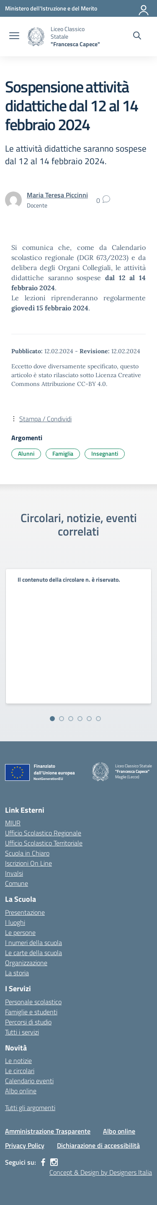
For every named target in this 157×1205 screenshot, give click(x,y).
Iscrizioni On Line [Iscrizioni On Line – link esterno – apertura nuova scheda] (28, 863)
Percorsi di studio (28, 1022)
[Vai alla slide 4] (79, 718)
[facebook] (43, 1162)
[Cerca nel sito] (137, 36)
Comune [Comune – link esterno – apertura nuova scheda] (16, 883)
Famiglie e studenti (31, 1012)
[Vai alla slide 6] (98, 718)
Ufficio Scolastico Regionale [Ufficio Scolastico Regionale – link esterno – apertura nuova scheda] (43, 833)
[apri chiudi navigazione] (14, 37)
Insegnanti (104, 453)
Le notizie (18, 1060)
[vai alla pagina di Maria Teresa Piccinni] (57, 195)
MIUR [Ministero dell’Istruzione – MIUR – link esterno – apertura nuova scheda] (13, 823)
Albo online (20, 1091)
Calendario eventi (29, 1081)
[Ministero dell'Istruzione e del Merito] (51, 8)
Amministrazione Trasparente (47, 1131)
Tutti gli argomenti (30, 1108)
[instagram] (54, 1162)
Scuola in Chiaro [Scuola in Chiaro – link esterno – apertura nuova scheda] (27, 853)
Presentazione (25, 912)
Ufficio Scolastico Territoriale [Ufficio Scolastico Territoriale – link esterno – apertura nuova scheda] (43, 843)
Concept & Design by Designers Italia (100, 1172)
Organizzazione (26, 963)
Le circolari (19, 1071)
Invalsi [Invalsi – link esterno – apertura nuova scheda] (14, 873)
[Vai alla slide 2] (61, 718)
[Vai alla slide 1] (52, 718)
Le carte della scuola (33, 953)
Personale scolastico (33, 1002)
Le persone (20, 932)
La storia (17, 973)
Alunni (26, 453)
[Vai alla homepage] (36, 36)
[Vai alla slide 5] (89, 718)
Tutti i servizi (22, 1032)
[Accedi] (144, 8)
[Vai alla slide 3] (70, 718)
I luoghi (15, 922)
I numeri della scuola (33, 942)
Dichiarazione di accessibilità (98, 1145)
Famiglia (62, 453)
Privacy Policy (24, 1145)
